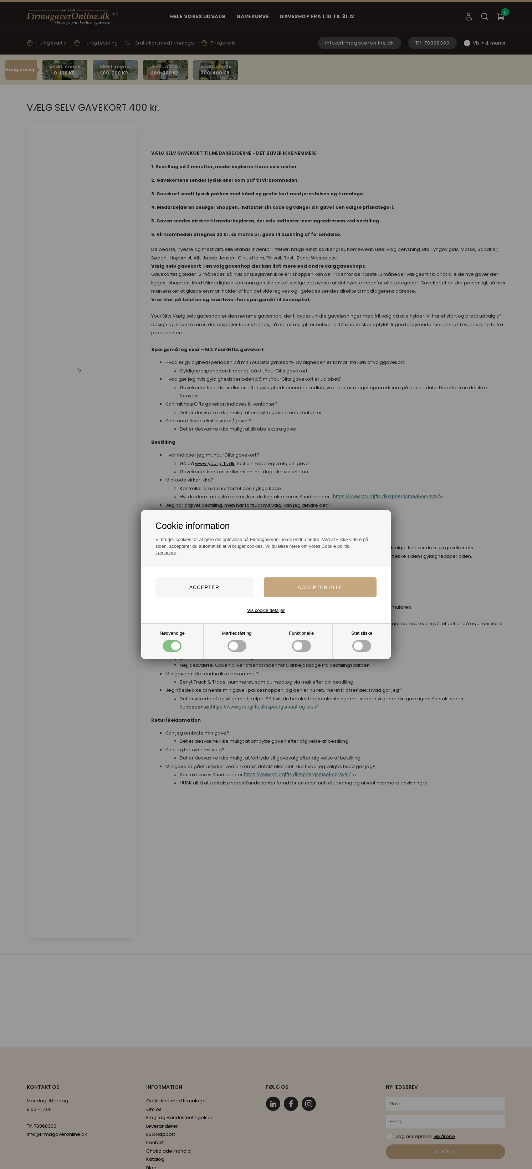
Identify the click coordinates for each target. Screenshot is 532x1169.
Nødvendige (172, 641)
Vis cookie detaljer (266, 610)
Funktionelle (301, 641)
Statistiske (361, 641)
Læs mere (166, 552)
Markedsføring (237, 641)
